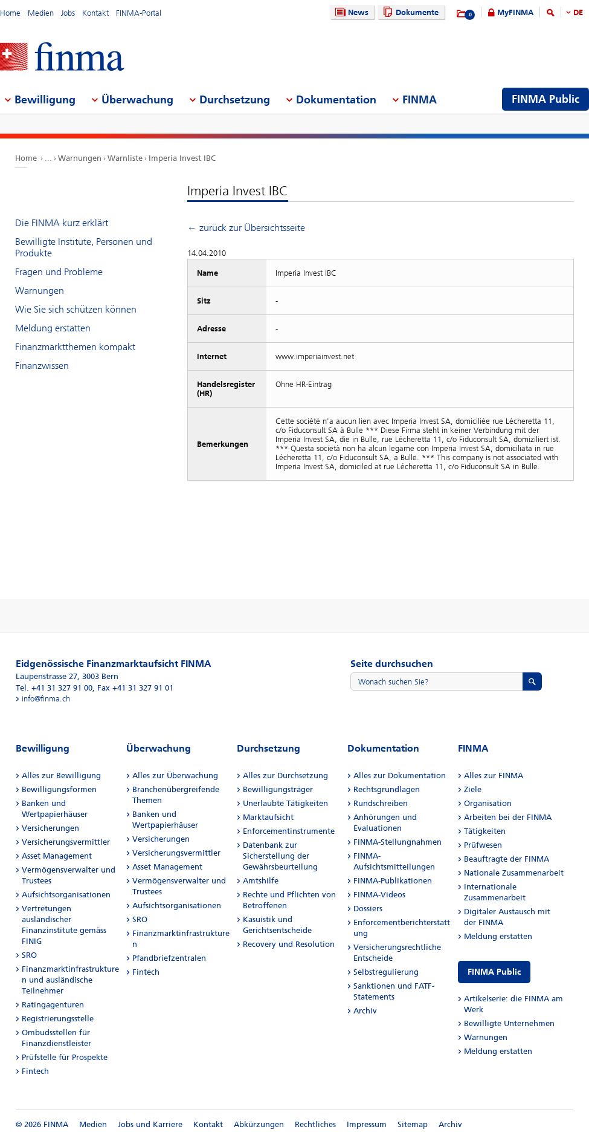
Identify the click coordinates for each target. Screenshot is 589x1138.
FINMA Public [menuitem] (545, 99)
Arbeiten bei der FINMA (508, 817)
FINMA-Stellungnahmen (397, 842)
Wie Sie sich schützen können (76, 309)
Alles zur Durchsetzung (285, 775)
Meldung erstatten (53, 328)
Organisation (488, 803)
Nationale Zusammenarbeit (514, 872)
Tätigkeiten (485, 831)
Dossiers (367, 908)
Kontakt (95, 13)
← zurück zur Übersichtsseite (246, 227)
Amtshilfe (260, 880)
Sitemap (412, 1124)
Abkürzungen (259, 1124)
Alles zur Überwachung (175, 775)
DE (578, 12)
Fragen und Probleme (59, 272)
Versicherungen (50, 828)
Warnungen (79, 158)
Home (10, 13)
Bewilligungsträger (278, 789)
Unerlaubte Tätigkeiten (285, 803)
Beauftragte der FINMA (506, 858)
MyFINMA (515, 12)
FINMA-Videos (379, 894)
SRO (29, 955)
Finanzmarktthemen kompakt (75, 347)
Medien (41, 13)
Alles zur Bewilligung (61, 775)
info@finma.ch (46, 698)
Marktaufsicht (268, 817)
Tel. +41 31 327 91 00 (54, 687)
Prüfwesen (483, 845)
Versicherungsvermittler (66, 842)
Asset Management (57, 855)
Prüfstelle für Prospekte (65, 1057)
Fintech (35, 1071)
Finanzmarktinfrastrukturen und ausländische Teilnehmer (70, 979)
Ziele (472, 789)
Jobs (68, 13)
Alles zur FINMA (493, 775)
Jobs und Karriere (150, 1124)
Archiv (365, 1010)
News (350, 12)
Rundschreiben (380, 803)
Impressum (367, 1124)
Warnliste (125, 158)
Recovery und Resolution (289, 944)
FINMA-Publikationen (392, 880)
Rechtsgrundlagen (386, 789)
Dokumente (409, 12)
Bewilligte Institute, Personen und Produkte (83, 247)
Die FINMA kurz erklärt (61, 223)
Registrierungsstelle (58, 1018)
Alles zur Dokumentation (399, 775)
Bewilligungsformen (59, 789)
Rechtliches (315, 1124)
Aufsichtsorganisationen (66, 894)
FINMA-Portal (138, 13)
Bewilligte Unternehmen (509, 1023)
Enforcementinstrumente (289, 831)
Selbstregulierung (386, 972)
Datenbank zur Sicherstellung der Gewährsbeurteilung (280, 855)
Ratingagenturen (53, 1004)
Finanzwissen (42, 365)
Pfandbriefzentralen (169, 958)
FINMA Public (494, 972)
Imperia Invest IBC (182, 158)
